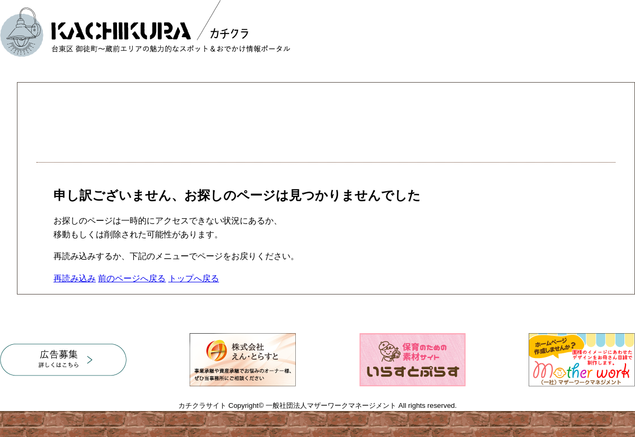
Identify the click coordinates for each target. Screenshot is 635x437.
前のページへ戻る (132, 278)
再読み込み (74, 278)
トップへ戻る (193, 278)
